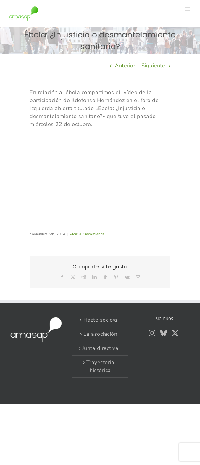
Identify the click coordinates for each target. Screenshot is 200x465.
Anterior (125, 65)
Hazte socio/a (100, 319)
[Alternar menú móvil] (188, 9)
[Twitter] (175, 333)
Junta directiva (100, 348)
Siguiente (153, 65)
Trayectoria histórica (100, 366)
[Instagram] (152, 333)
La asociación (100, 334)
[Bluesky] (163, 333)
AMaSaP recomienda (87, 234)
